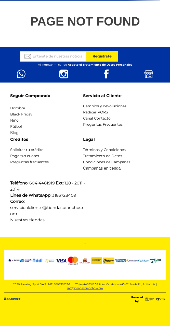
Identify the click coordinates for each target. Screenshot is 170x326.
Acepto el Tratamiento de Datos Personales (100, 64)
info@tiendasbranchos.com (85, 288)
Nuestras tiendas (27, 219)
